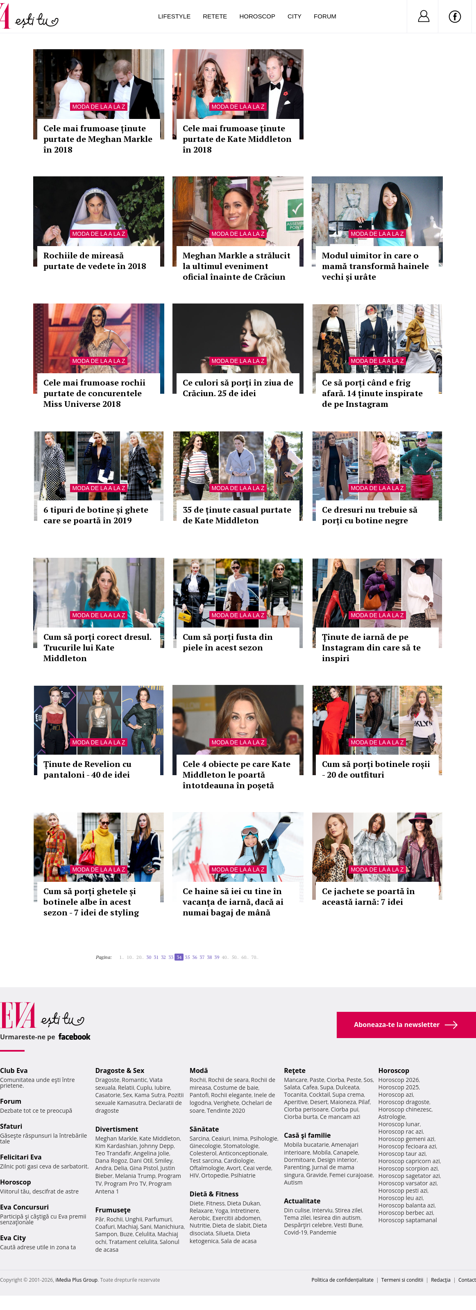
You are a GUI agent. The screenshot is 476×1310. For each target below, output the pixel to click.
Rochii (114, 1219)
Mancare (295, 1080)
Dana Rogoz (111, 1160)
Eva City (13, 1237)
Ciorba (335, 1080)
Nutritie (200, 1225)
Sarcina (199, 1138)
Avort (234, 1168)
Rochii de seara (228, 1080)
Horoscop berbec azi (406, 1212)
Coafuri (105, 1226)
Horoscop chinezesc (405, 1109)
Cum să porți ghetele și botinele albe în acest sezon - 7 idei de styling (91, 902)
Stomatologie (240, 1146)
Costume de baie (235, 1087)
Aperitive (296, 1102)
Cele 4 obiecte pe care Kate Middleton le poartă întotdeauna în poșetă (236, 774)
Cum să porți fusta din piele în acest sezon (228, 642)
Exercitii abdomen (236, 1218)
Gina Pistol (143, 1168)
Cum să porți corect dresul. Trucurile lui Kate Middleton (97, 647)
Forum (325, 16)
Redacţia (441, 1279)
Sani (146, 1226)
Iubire (162, 1087)
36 (194, 957)
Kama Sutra (149, 1095)
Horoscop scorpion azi (408, 1168)
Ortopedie (214, 1175)
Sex (127, 1095)
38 (209, 957)
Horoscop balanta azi (407, 1205)
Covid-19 (295, 1232)
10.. (130, 957)
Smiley (163, 1160)
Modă (199, 1070)
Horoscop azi (396, 1094)
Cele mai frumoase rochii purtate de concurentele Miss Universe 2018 (94, 393)
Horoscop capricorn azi (409, 1161)
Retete (215, 16)
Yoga (221, 1210)
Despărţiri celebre (307, 1225)
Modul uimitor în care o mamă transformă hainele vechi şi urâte (375, 266)
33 (170, 957)
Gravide (316, 1175)
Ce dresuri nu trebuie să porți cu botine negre (369, 515)
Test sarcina (206, 1160)
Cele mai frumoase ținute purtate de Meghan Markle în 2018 (97, 139)
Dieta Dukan (243, 1203)
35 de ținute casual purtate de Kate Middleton (237, 515)
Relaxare (201, 1210)
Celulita (145, 1234)
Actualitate (302, 1200)
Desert (319, 1102)
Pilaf (364, 1102)
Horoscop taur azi (402, 1153)
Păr (99, 1219)
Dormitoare (299, 1160)
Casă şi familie (307, 1135)
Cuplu (144, 1087)
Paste (317, 1080)
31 (156, 957)
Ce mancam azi (340, 1117)
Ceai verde (257, 1168)
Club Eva (14, 1070)
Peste (354, 1080)
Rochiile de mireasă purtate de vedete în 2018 (94, 261)
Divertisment (116, 1129)
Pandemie (323, 1232)
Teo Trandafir (113, 1153)
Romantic (134, 1080)
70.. (254, 957)
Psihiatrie (243, 1175)
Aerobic (200, 1218)
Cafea (309, 1087)
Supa (326, 1087)
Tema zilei (297, 1217)
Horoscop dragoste (404, 1102)
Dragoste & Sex (119, 1070)
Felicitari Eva (21, 1157)
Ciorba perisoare (306, 1109)
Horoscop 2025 (399, 1087)
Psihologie (263, 1138)
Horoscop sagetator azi (409, 1176)
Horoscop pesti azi (403, 1190)
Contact (467, 1279)
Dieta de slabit (231, 1225)
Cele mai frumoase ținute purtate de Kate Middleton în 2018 (237, 139)
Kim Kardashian (116, 1146)
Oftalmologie (207, 1168)
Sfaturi (11, 1126)
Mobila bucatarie (306, 1144)
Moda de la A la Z (98, 106)
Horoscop (257, 16)
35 (187, 957)
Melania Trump (135, 1176)
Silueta (225, 1233)
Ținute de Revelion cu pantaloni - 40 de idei (87, 769)
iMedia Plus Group (76, 1279)
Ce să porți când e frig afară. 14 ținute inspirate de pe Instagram (372, 393)
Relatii (126, 1087)
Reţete (295, 1070)
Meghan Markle (116, 1138)
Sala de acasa (238, 1241)
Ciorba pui (344, 1109)
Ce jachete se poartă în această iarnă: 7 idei (368, 896)
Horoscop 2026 (399, 1080)
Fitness (215, 1203)
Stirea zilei (348, 1210)
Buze (126, 1234)
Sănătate (204, 1129)
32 (163, 957)
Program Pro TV (125, 1183)
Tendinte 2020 (226, 1110)
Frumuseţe (113, 1209)
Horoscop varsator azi (408, 1183)
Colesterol (203, 1153)
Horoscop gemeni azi (407, 1139)
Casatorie (107, 1095)
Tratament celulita (133, 1242)
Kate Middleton (159, 1138)
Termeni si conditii (402, 1279)
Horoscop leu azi (401, 1198)
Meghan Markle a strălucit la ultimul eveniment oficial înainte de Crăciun (236, 266)
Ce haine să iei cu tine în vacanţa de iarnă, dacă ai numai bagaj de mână (233, 902)
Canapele (345, 1152)
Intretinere (244, 1210)
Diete (197, 1203)
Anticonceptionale (243, 1153)
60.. (245, 957)
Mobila (322, 1152)
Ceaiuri (220, 1138)
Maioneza (343, 1102)
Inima (240, 1138)
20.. (140, 957)
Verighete (226, 1103)
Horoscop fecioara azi (407, 1146)
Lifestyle (174, 16)
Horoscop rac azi (401, 1131)
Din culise (297, 1210)
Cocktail (319, 1094)
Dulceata (347, 1087)
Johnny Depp (156, 1146)
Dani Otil (141, 1160)
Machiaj (127, 1226)
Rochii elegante (231, 1095)
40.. (225, 957)
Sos (368, 1080)
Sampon (106, 1234)
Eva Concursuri (24, 1207)
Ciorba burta (300, 1117)
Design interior (336, 1160)
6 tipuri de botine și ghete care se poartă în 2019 (95, 515)
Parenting (297, 1167)
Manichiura (169, 1226)
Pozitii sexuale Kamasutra (139, 1099)
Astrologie (392, 1117)
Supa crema (348, 1094)
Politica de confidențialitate (343, 1279)
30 (148, 957)
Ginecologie (205, 1146)
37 (201, 957)
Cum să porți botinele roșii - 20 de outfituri (376, 769)
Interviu (322, 1210)
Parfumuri (158, 1219)
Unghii (133, 1219)
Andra (103, 1168)
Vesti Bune (348, 1225)
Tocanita (295, 1094)
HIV (194, 1175)
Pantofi (199, 1095)
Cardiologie (239, 1160)
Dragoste (107, 1080)
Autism (293, 1182)
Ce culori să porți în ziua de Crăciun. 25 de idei (238, 388)
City (294, 16)
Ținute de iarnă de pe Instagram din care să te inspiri (371, 647)
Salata (292, 1087)
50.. (235, 957)
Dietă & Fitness (214, 1193)
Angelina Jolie (151, 1153)
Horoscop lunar (399, 1124)
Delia (120, 1168)
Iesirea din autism (336, 1217)
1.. (121, 957)
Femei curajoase (351, 1175)
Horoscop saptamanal (408, 1220)
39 (216, 957)
